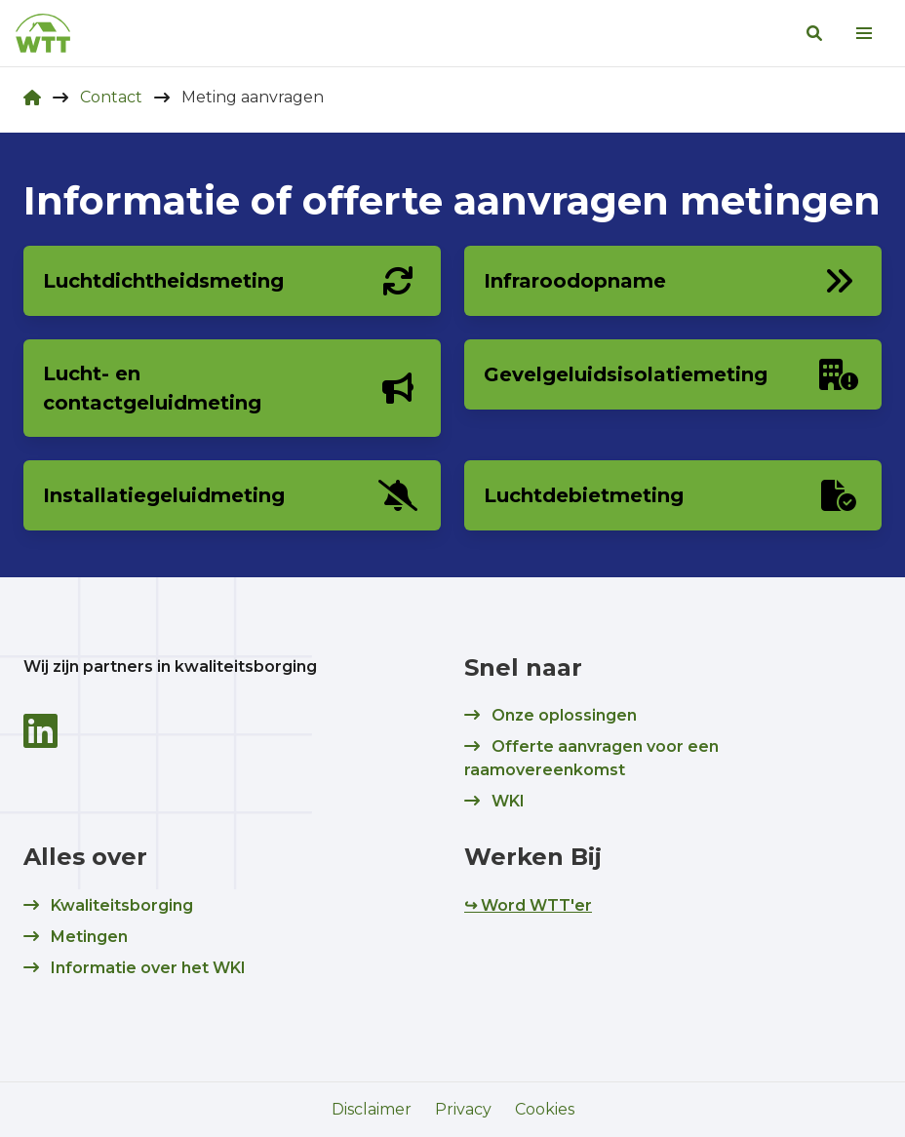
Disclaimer (372, 1109)
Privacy (463, 1109)
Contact (111, 97)
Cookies (544, 1109)
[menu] (864, 33)
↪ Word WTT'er (528, 905)
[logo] (43, 33)
